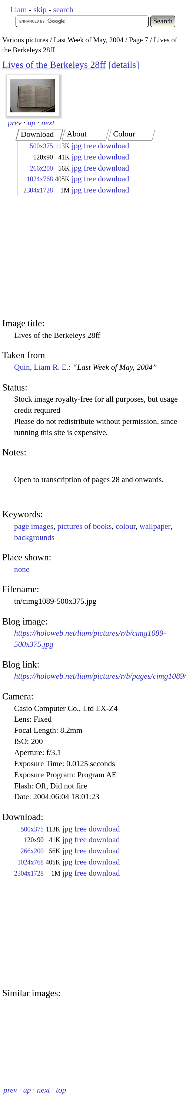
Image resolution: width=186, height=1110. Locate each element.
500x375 (41, 146)
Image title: (23, 323)
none (21, 569)
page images (33, 526)
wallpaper (155, 526)
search (63, 9)
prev (14, 122)
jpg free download (100, 145)
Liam (18, 9)
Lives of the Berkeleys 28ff (54, 64)
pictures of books (84, 526)
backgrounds (34, 537)
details (123, 64)
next (48, 122)
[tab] (39, 135)
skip (40, 9)
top (61, 1090)
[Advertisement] (77, 258)
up (31, 122)
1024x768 (40, 179)
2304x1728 (38, 190)
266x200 (41, 168)
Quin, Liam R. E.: (85, 367)
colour (126, 526)
